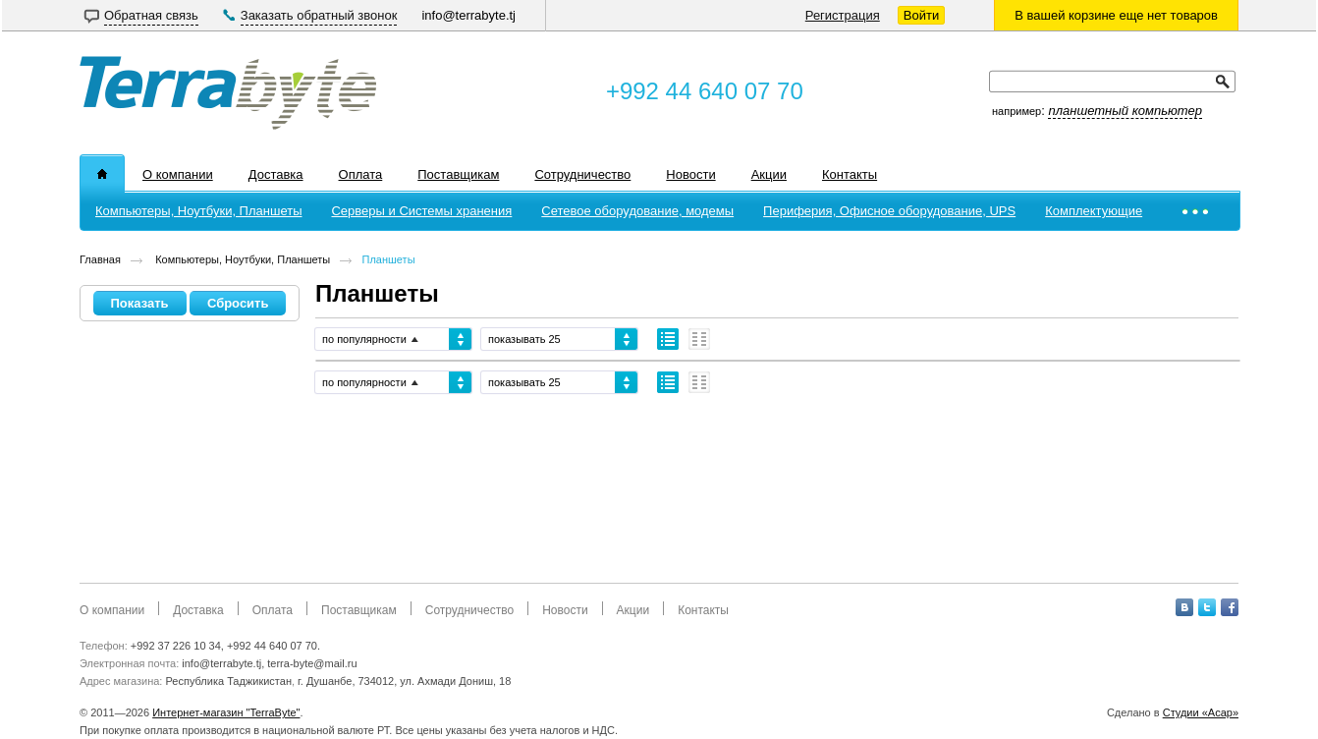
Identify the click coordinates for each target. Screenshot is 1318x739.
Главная (100, 259)
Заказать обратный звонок (319, 15)
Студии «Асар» (1200, 712)
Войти (921, 15)
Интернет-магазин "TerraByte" (226, 712)
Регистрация (842, 15)
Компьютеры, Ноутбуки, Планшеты (241, 259)
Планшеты (388, 259)
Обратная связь (151, 15)
